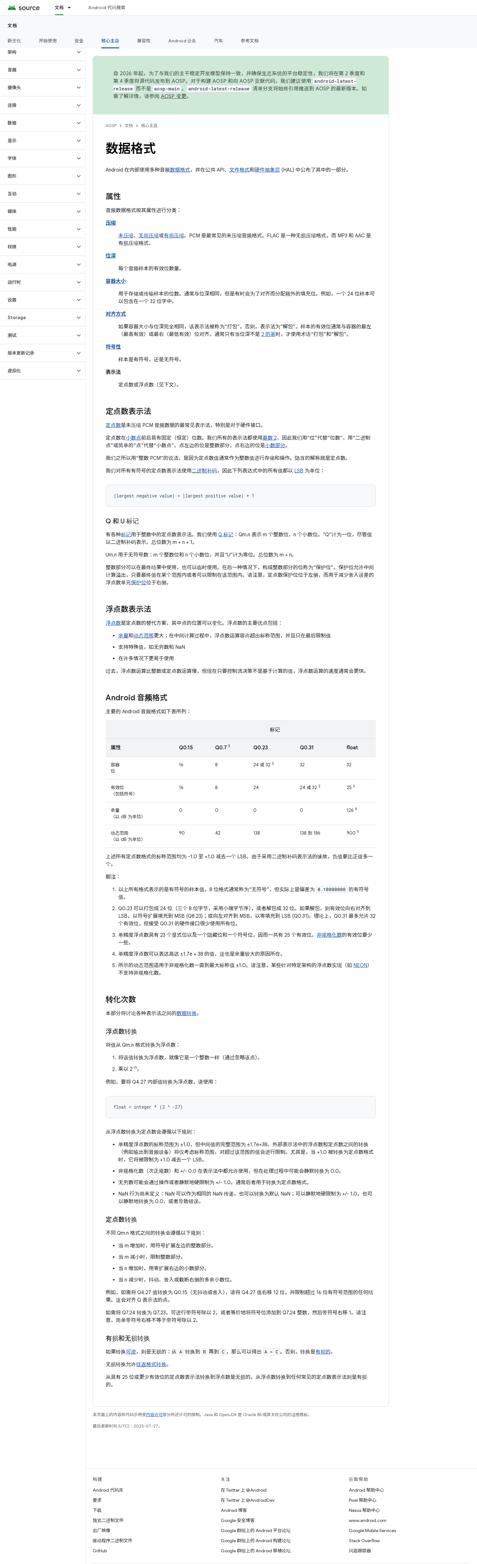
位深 (111, 256)
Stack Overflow (364, 1540)
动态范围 (143, 636)
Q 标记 (225, 535)
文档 (12, 25)
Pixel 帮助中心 (362, 1500)
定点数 (113, 425)
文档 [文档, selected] (59, 7)
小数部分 (275, 445)
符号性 (113, 347)
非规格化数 (329, 935)
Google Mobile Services (372, 1530)
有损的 (323, 1352)
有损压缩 (174, 236)
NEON (360, 965)
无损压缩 (149, 236)
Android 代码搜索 (106, 7)
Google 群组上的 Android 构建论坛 (256, 1540)
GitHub (100, 1551)
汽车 (218, 41)
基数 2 (270, 438)
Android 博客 (234, 1510)
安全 (79, 41)
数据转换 (187, 1013)
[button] (37, 52)
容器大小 (116, 281)
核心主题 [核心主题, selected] (110, 41)
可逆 (131, 1352)
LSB (298, 471)
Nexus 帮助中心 (364, 1510)
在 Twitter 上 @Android (244, 1490)
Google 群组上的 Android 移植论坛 (256, 1551)
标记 (126, 535)
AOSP (111, 125)
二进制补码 (204, 471)
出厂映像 (101, 1530)
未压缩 (125, 236)
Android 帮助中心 (366, 1490)
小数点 (133, 438)
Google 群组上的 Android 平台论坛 (256, 1530)
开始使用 (48, 41)
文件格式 (239, 170)
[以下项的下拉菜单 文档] (72, 7)
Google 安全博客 (238, 1520)
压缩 (111, 223)
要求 (97, 1500)
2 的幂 (268, 334)
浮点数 (113, 623)
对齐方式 (116, 314)
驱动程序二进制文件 (113, 1540)
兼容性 (144, 41)
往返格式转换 (151, 1364)
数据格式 (180, 170)
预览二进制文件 (108, 1520)
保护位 (138, 583)
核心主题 (149, 125)
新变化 (14, 41)
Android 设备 (182, 41)
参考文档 (250, 41)
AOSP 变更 (174, 96)
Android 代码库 (108, 1490)
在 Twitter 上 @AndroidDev (248, 1500)
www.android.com (368, 1520)
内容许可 (154, 1414)
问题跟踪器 (360, 1551)
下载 (97, 1510)
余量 (123, 636)
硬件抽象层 (267, 170)
